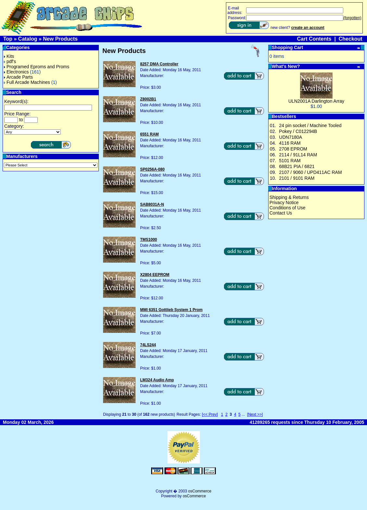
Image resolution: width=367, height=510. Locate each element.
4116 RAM (290, 143)
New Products (60, 39)
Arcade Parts (18, 77)
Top (7, 39)
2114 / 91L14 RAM (298, 154)
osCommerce (199, 491)
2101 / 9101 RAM (297, 178)
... (243, 414)
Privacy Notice (283, 202)
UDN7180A (290, 137)
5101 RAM (290, 160)
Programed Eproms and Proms (36, 66)
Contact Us (280, 213)
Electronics (16, 71)
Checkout (350, 39)
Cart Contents (314, 39)
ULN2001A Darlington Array (316, 101)
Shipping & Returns (289, 197)
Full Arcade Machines (27, 82)
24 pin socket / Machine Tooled (310, 125)
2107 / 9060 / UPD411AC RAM (310, 172)
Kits (9, 56)
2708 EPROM (293, 148)
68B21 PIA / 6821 (297, 166)
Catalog (27, 39)
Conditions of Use (287, 207)
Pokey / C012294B (298, 131)
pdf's (10, 61)
